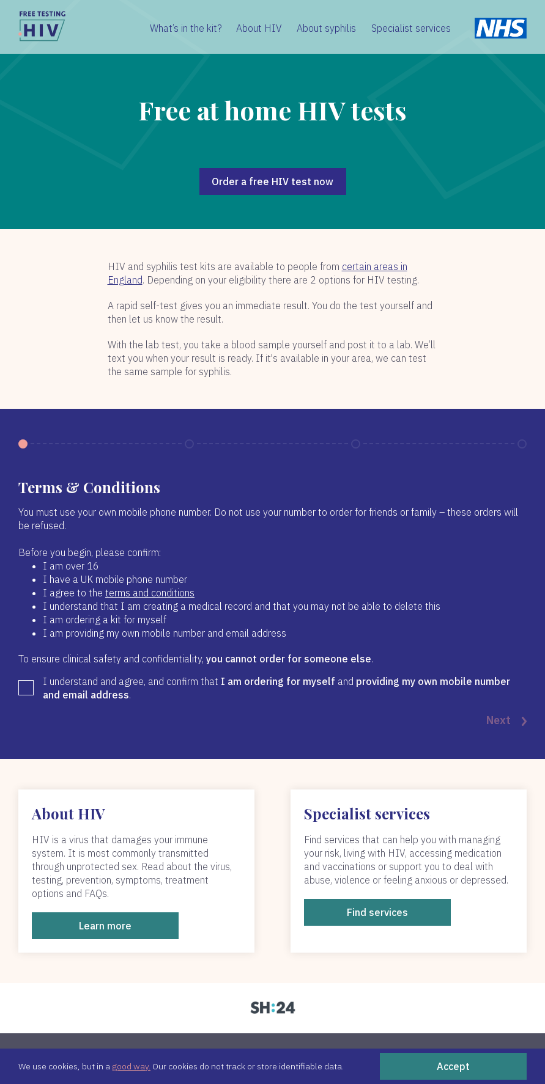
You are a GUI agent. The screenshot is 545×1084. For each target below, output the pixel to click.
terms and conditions (150, 593)
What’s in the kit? (186, 28)
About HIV (259, 28)
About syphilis (326, 28)
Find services (377, 912)
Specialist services (411, 28)
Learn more (105, 926)
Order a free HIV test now (272, 181)
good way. (131, 1066)
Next (506, 721)
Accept (453, 1066)
